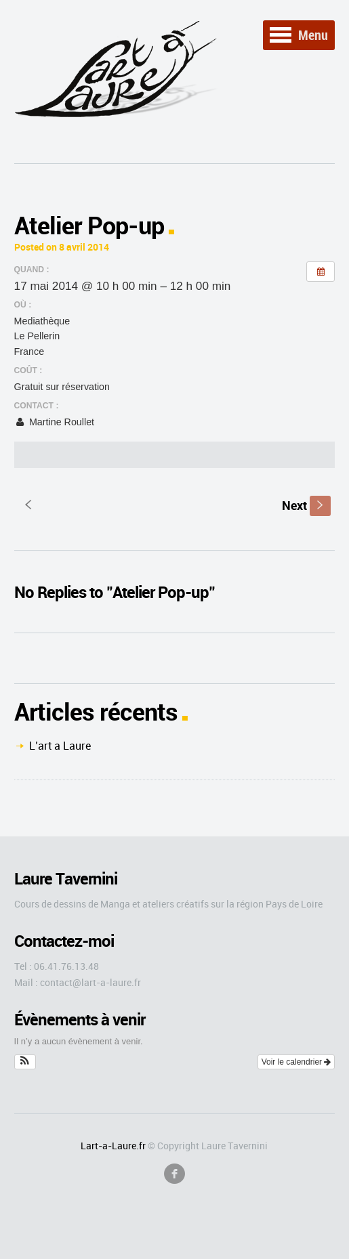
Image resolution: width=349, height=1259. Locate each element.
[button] (25, 1062)
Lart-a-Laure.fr (113, 1145)
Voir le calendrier (296, 1062)
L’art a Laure (60, 745)
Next (306, 505)
